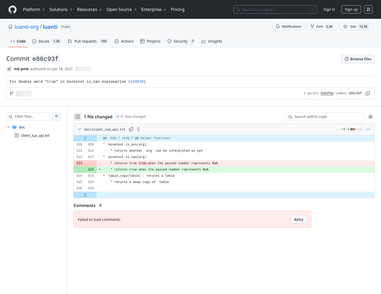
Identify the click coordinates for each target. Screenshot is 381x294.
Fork (322, 26)
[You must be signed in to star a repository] (356, 26)
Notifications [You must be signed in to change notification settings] (288, 26)
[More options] (368, 129)
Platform (34, 9)
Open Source (122, 9)
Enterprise (154, 9)
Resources (89, 9)
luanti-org (27, 26)
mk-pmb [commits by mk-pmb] (21, 68)
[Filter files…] (37, 116)
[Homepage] (12, 9)
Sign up (351, 9)
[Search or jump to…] (275, 9)
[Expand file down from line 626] (95, 195)
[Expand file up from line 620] (95, 138)
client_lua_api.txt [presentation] (35, 135)
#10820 (136, 82)
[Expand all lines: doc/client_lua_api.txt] (149, 129)
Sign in (329, 9)
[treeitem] (38, 131)
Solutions (61, 9)
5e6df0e (327, 93)
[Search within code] (323, 117)
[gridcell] (229, 138)
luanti (50, 26)
